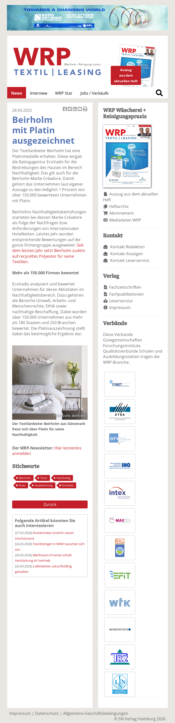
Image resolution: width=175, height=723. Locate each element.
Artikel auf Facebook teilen (65, 109)
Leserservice (121, 301)
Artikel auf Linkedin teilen (75, 109)
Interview (38, 93)
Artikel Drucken (85, 109)
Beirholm (25, 478)
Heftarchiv (119, 206)
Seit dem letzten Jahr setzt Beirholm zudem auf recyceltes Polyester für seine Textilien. (48, 253)
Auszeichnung (44, 485)
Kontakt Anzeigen (126, 253)
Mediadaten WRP (125, 220)
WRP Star (63, 93)
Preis (22, 485)
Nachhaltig (63, 478)
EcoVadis (67, 485)
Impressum (120, 307)
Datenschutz (47, 713)
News (16, 93)
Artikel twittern (70, 109)
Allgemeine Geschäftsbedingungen (95, 713)
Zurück (49, 504)
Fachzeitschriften (125, 287)
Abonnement (121, 213)
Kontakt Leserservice (129, 260)
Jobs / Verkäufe (94, 93)
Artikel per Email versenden (80, 109)
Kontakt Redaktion (127, 247)
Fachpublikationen (126, 294)
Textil (43, 478)
